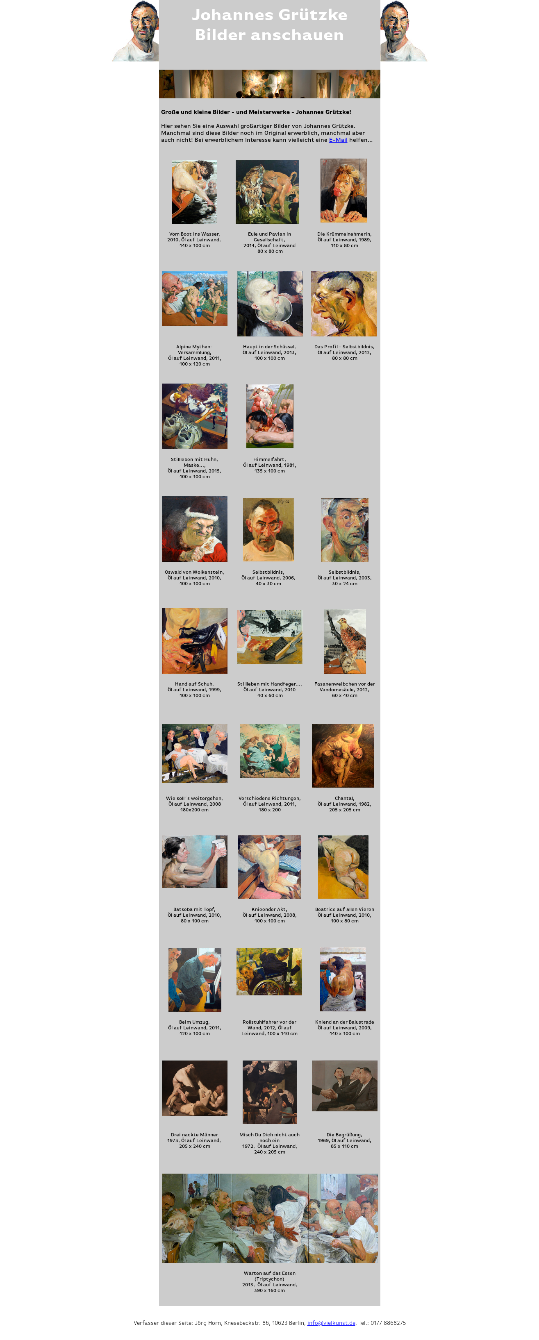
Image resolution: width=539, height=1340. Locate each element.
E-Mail (338, 139)
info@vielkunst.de (331, 1323)
